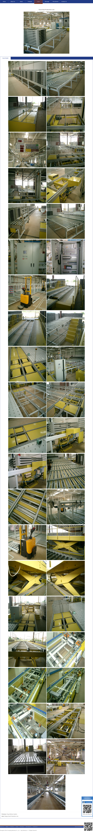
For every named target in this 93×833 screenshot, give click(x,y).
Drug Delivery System (12, 814)
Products (12, 826)
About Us (2, 826)
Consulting (88, 802)
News (7, 826)
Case (17, 826)
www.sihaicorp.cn (24, 830)
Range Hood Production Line (11, 816)
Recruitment (28, 826)
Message (22, 826)
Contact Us (35, 826)
